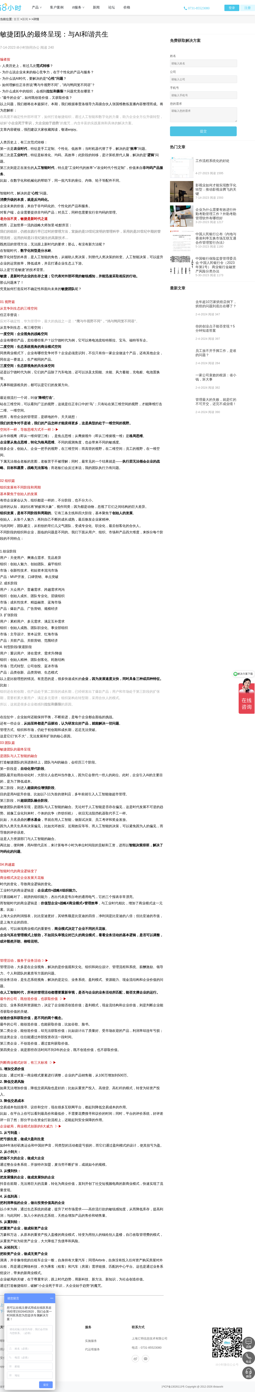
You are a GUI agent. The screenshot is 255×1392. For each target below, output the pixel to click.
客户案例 (57, 7)
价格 (126, 7)
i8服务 (80, 7)
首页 (17, 19)
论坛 (111, 7)
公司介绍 (48, 1340)
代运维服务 (92, 1349)
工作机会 (48, 1357)
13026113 (176, 1386)
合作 (45, 1366)
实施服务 (91, 1340)
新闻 (96, 7)
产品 (38, 7)
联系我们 (48, 1349)
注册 (247, 8)
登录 (232, 8)
